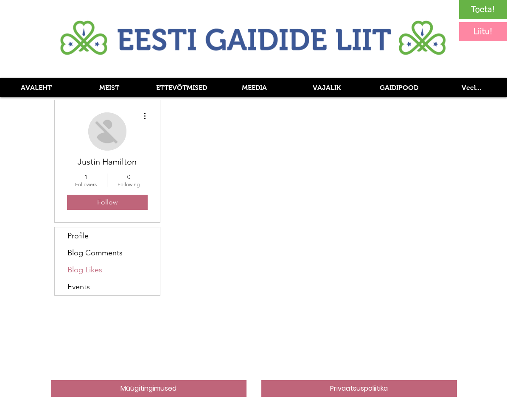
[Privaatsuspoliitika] (359, 388)
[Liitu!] (483, 31)
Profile (78, 236)
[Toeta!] (483, 9)
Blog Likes (84, 269)
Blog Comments (95, 252)
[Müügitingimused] (148, 388)
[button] (254, 87)
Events (78, 286)
